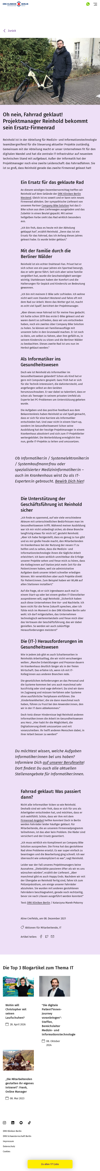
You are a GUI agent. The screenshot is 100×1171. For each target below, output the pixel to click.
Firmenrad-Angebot (32, 820)
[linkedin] (12, 1123)
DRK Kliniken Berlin (38, 902)
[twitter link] (46, 936)
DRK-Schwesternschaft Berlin (17, 1136)
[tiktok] (29, 1123)
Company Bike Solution (55, 205)
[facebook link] (41, 936)
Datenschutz (9, 1146)
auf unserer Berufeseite (63, 762)
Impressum (8, 1141)
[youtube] (21, 1123)
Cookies (6, 1151)
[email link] (52, 936)
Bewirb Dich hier (69, 481)
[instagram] (4, 1123)
